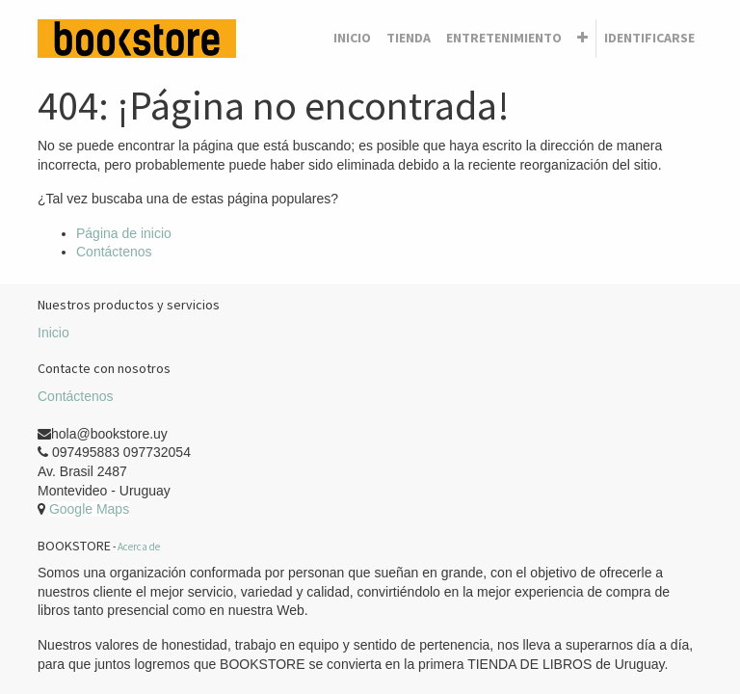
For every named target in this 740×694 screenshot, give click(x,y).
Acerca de (139, 546)
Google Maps (89, 509)
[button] (582, 38)
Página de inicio (124, 233)
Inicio (53, 332)
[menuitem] (352, 38)
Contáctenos (114, 251)
